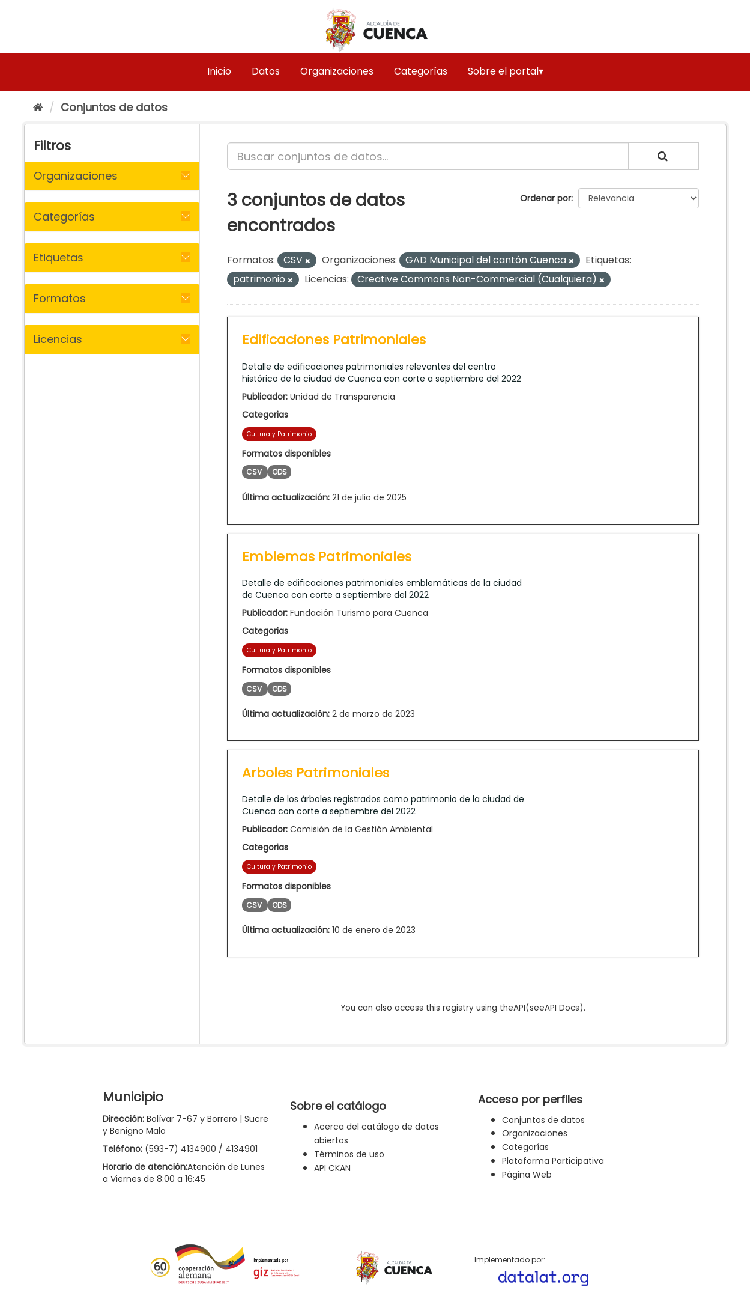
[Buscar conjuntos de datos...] (428, 156)
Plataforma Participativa (553, 1161)
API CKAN (332, 1168)
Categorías (420, 71)
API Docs (562, 1008)
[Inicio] (38, 107)
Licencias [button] (58, 339)
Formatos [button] (60, 298)
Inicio (219, 71)
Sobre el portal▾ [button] (505, 71)
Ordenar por (545, 198)
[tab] (112, 176)
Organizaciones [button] (76, 175)
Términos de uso (349, 1154)
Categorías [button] (64, 216)
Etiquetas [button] (58, 257)
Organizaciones (336, 71)
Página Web (527, 1175)
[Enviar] (663, 156)
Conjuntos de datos (114, 107)
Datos (266, 71)
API (519, 1008)
